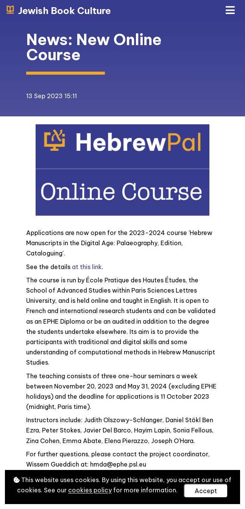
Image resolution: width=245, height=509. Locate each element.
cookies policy (90, 490)
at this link (87, 267)
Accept (206, 491)
